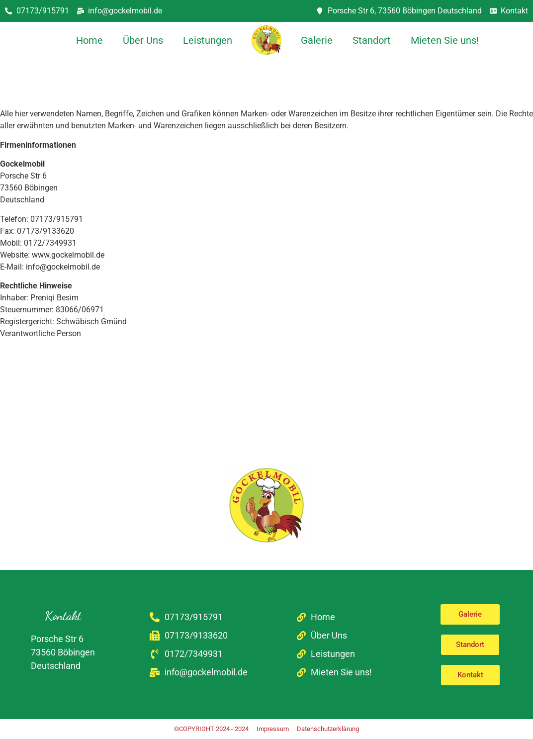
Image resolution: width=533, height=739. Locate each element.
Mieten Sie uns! (445, 40)
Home (89, 40)
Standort (372, 40)
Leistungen (207, 40)
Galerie (317, 40)
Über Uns (143, 40)
